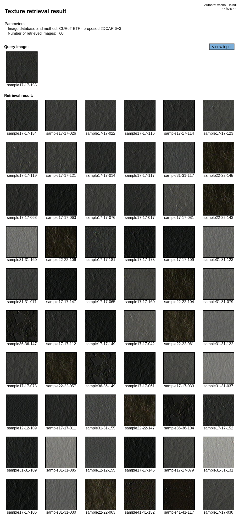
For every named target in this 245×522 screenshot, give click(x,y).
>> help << (229, 8)
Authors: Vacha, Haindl (220, 5)
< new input (222, 47)
